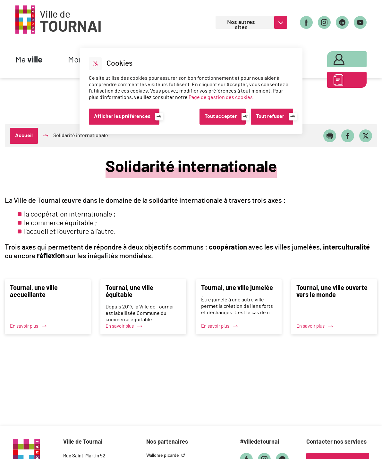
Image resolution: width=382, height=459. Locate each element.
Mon (339, 58)
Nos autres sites (241, 24)
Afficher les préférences (122, 116)
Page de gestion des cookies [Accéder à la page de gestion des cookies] (221, 97)
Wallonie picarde (163, 455)
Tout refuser (270, 116)
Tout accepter (221, 116)
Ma (28, 60)
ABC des (339, 81)
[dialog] (191, 91)
